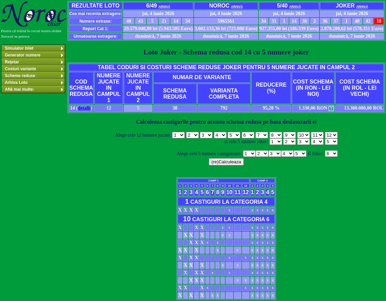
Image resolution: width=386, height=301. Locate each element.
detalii (84, 108)
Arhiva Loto (34, 82)
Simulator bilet (34, 48)
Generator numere (34, 55)
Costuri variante (34, 68)
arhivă (164, 6)
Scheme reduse (34, 75)
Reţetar (34, 62)
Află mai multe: (34, 89)
